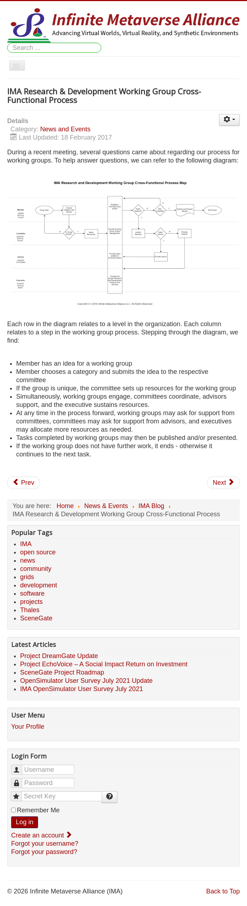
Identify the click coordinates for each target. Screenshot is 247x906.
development (38, 585)
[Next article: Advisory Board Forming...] (223, 483)
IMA (26, 544)
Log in (24, 822)
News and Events (65, 129)
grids (27, 577)
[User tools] (229, 120)
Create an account (41, 835)
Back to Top (223, 891)
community (35, 568)
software (32, 593)
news (27, 560)
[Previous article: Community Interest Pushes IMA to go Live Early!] (23, 483)
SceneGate (36, 618)
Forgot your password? (44, 851)
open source (38, 552)
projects (31, 601)
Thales (29, 610)
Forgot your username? (44, 843)
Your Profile (27, 726)
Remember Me (38, 810)
